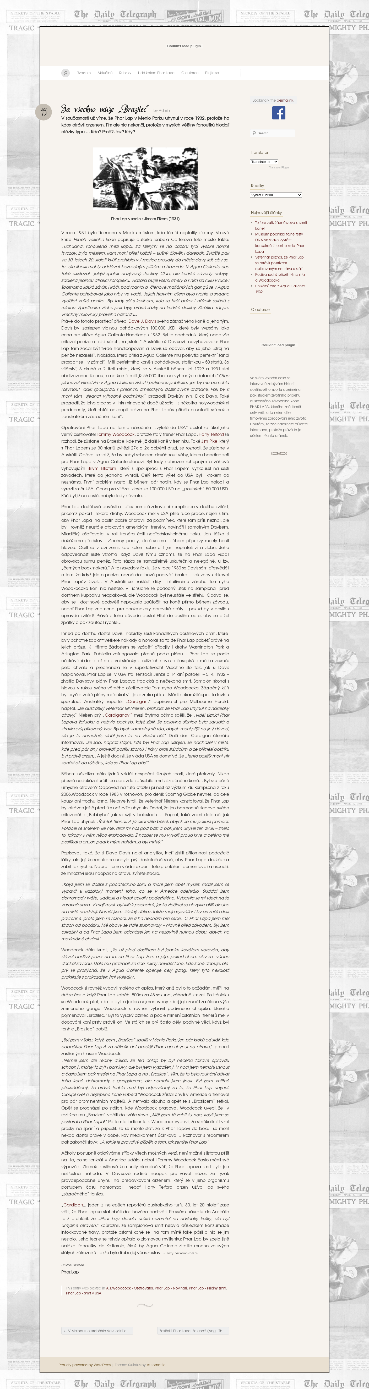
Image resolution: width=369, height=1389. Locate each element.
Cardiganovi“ (118, 715)
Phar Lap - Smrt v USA (83, 1293)
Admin (164, 110)
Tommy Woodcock (115, 434)
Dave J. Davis (142, 321)
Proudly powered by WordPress (85, 1364)
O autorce (189, 72)
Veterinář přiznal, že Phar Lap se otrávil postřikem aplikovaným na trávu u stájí (279, 263)
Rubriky (125, 72)
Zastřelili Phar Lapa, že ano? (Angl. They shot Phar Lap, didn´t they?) (194, 1330)
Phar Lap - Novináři (171, 1288)
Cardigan (138, 701)
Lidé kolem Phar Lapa (156, 72)
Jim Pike (209, 441)
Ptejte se (212, 72)
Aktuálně (104, 72)
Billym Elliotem (102, 468)
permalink (285, 100)
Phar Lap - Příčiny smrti (207, 1288)
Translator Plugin (279, 167)
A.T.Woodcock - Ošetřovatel (129, 1288)
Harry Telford (212, 434)
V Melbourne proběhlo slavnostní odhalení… (98, 1330)
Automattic (156, 1364)
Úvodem (84, 72)
